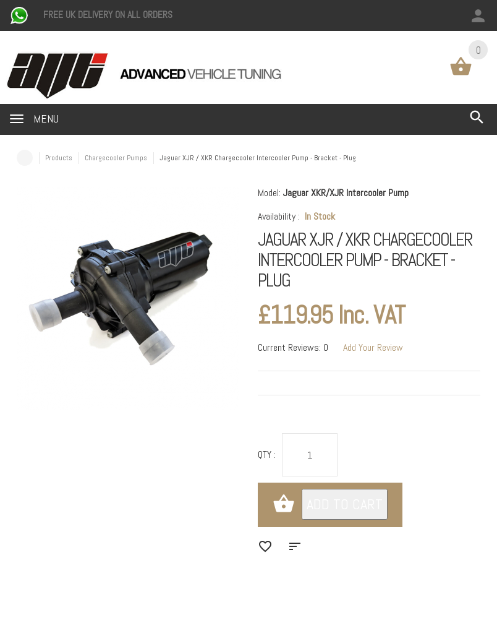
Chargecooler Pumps (116, 158)
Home (25, 158)
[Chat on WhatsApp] (20, 14)
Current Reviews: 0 (293, 347)
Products (58, 158)
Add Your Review (373, 347)
